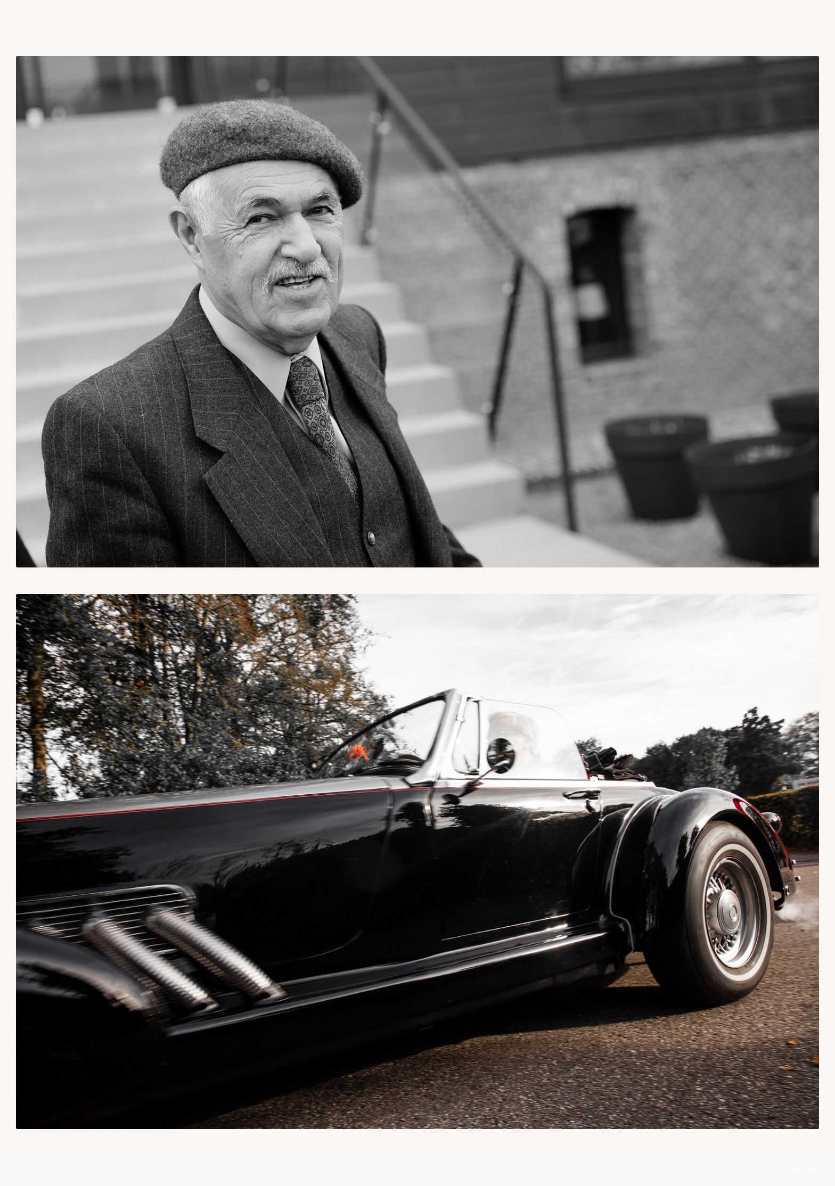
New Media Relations (137, 1170)
